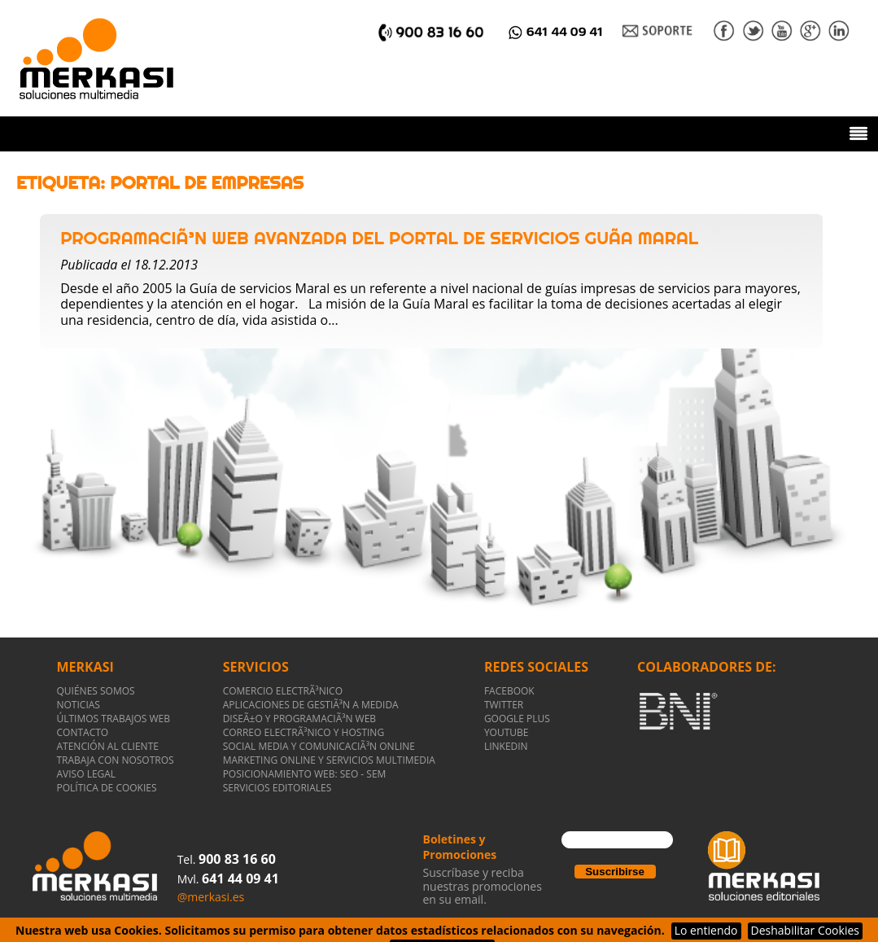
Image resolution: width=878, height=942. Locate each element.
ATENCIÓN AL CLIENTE (108, 746)
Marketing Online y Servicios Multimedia (329, 760)
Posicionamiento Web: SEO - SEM (305, 774)
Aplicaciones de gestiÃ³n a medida (311, 705)
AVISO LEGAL (86, 774)
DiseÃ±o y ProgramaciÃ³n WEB (299, 718)
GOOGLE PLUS (517, 718)
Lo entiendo (706, 930)
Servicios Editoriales (277, 788)
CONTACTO (83, 732)
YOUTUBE (506, 732)
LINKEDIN (506, 746)
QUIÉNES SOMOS (96, 691)
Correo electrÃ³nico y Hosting (303, 732)
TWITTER (503, 705)
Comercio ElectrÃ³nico (283, 691)
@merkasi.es (211, 897)
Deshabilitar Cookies (805, 930)
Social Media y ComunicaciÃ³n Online (319, 746)
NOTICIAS (78, 705)
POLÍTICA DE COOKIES (107, 788)
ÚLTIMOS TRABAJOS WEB (114, 718)
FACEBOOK (509, 691)
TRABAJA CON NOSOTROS (115, 760)
